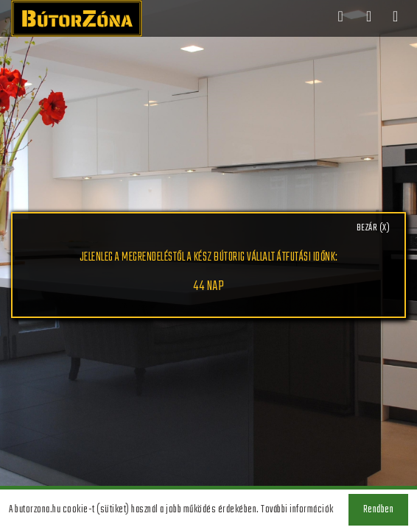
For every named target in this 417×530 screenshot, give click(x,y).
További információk (297, 509)
